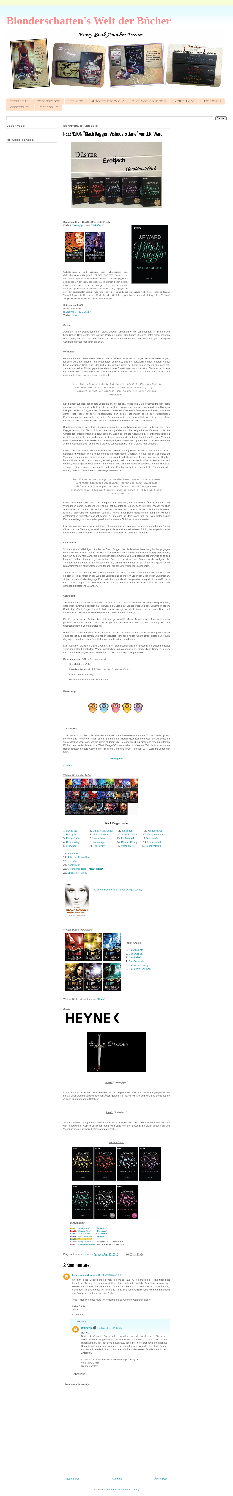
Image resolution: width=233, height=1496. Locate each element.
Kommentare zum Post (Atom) (123, 1489)
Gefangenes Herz (77, 868)
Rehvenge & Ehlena (86, 1244)
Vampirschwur (155, 834)
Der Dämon (136, 953)
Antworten (77, 1314)
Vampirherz (98, 838)
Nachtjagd (72, 830)
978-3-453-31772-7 (80, 311)
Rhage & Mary (84, 1231)
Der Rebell (135, 957)
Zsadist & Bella (84, 1234)
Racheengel (127, 838)
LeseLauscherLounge (84, 1275)
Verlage (75, 101)
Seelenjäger (78, 225)
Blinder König (129, 842)
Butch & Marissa (85, 1236)
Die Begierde (137, 961)
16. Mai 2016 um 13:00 (110, 1275)
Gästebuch (20, 107)
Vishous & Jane (84, 1239)
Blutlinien (126, 830)
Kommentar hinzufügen (78, 1384)
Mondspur (72, 845)
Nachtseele (152, 838)
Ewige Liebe (73, 838)
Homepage (116, 758)
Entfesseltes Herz (77, 872)
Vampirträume (130, 834)
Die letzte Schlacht (140, 968)
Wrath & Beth (83, 1228)
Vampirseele (128, 845)
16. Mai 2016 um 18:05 (109, 1328)
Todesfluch (97, 225)
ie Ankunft (136, 949)
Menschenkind (100, 834)
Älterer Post (160, 1478)
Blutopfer (71, 834)
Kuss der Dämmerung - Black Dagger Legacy (118, 889)
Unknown (86, 1328)
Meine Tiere (184, 101)
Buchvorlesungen (149, 101)
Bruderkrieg (72, 842)
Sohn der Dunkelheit (79, 857)
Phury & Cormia (84, 1242)
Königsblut (74, 864)
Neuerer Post (73, 1478)
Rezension (96, 868)
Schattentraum (154, 845)
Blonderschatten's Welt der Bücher (88, 21)
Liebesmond (154, 842)
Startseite (19, 101)
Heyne (75, 315)
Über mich (212, 101)
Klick (101, 999)
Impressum (48, 107)
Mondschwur (155, 830)
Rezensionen (49, 101)
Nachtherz (73, 861)
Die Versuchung (138, 965)
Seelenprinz (74, 853)
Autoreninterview (107, 101)
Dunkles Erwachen (102, 830)
